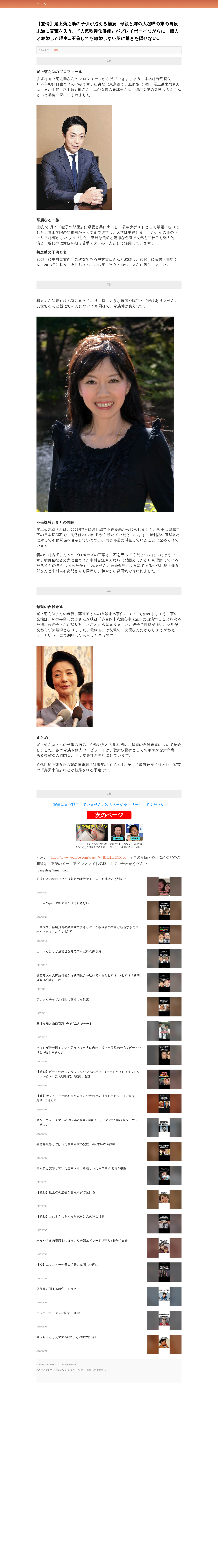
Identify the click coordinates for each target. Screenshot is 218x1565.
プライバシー (79, 1370)
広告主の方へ (99, 1370)
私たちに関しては (45, 1370)
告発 (56, 50)
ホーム (41, 4)
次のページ (109, 815)
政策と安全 (61, 1370)
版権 (89, 1370)
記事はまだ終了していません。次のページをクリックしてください (109, 805)
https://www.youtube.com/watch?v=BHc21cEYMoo (88, 857)
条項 (69, 1370)
